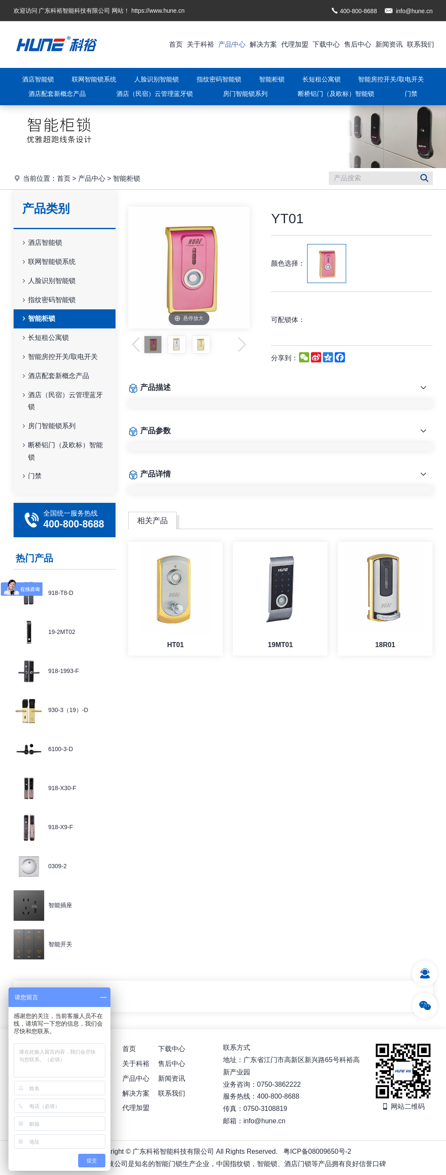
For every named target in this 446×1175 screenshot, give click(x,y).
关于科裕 (200, 44)
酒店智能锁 (38, 79)
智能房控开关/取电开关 (390, 79)
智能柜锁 (272, 79)
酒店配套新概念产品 (57, 93)
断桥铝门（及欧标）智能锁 (336, 93)
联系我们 (420, 44)
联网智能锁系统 (94, 79)
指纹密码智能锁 (219, 79)
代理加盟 (294, 44)
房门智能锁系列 (245, 93)
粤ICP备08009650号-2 (317, 1151)
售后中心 (357, 44)
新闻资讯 (389, 44)
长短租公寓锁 (321, 79)
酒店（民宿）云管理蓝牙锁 (154, 93)
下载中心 (326, 44)
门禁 (411, 93)
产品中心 (232, 44)
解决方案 (263, 44)
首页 (176, 44)
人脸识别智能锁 (156, 79)
